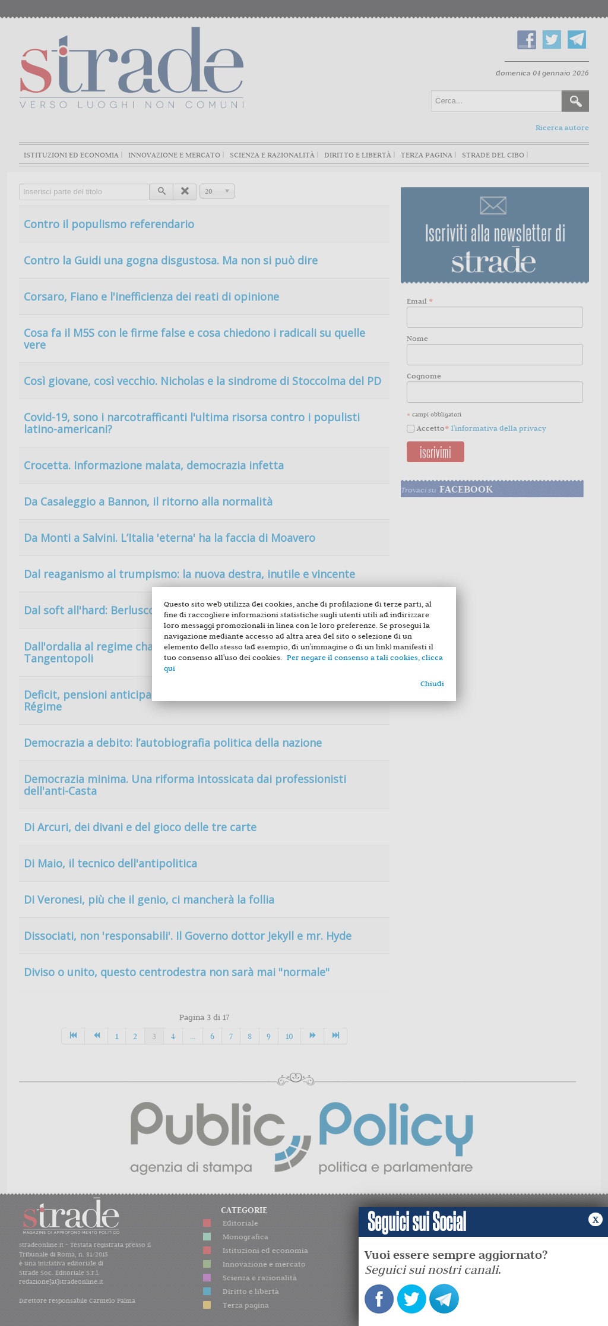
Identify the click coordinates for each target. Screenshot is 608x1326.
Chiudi (432, 683)
